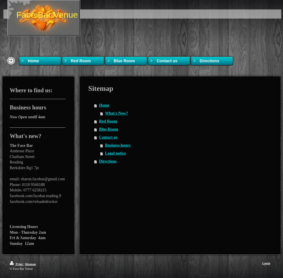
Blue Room (108, 129)
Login (266, 263)
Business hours (118, 145)
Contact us (108, 137)
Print (16, 264)
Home (104, 105)
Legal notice (115, 153)
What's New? (116, 113)
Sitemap (30, 264)
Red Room (108, 121)
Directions (108, 161)
